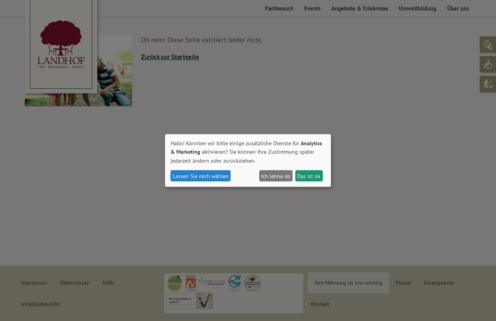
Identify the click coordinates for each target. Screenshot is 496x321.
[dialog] (248, 160)
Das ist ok (308, 175)
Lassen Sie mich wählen (201, 175)
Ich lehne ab (275, 175)
